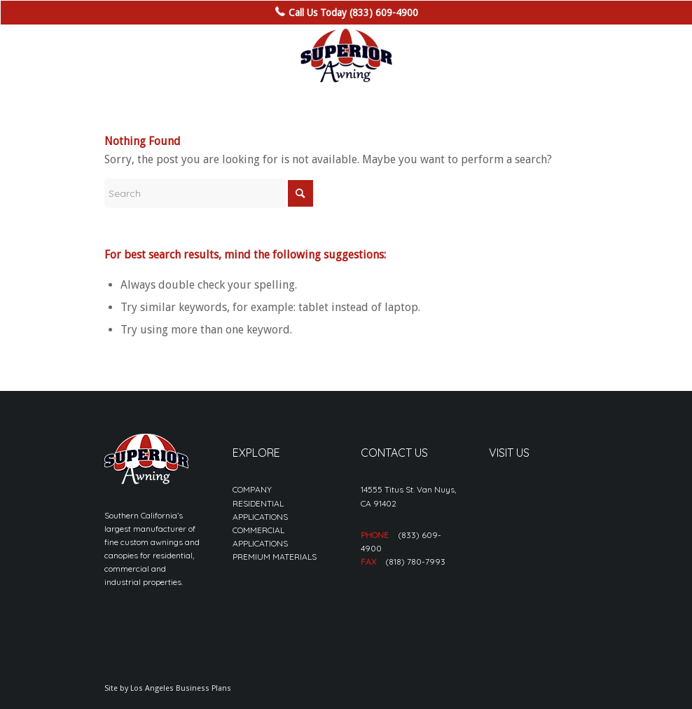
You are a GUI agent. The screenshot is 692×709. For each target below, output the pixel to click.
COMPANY (252, 489)
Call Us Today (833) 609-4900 (353, 12)
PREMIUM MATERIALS (275, 556)
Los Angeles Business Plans (180, 688)
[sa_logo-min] (346, 56)
